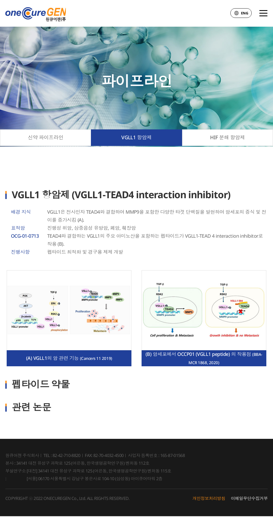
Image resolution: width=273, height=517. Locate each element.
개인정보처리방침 (208, 499)
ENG (241, 14)
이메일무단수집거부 (249, 499)
